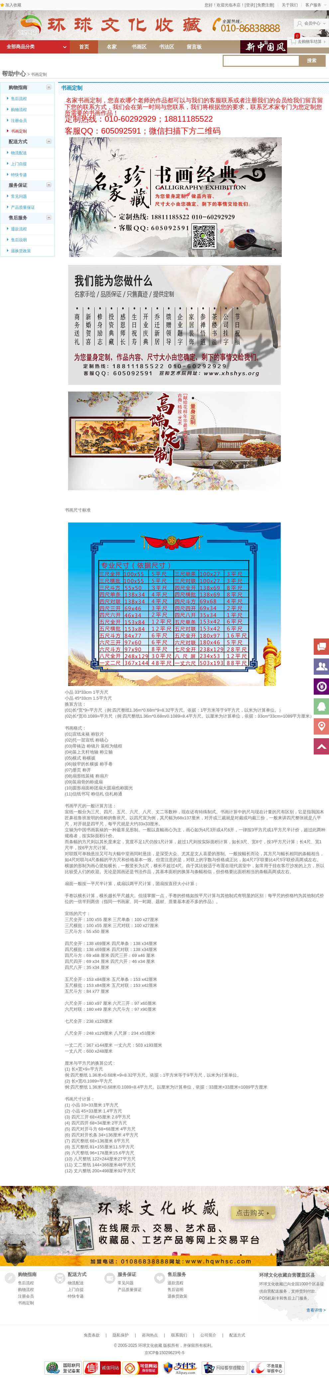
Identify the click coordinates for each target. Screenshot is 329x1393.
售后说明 (19, 240)
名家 (112, 47)
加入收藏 (13, 5)
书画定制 (19, 131)
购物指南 (30, 87)
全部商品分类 (21, 46)
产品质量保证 (23, 207)
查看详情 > (316, 1310)
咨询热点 (150, 1335)
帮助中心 (14, 73)
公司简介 (208, 1335)
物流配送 (19, 153)
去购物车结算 (310, 41)
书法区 (166, 47)
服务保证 (30, 185)
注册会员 (19, 120)
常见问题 (19, 196)
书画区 (139, 47)
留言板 (194, 47)
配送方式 (30, 141)
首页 (84, 47)
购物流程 (19, 109)
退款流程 (19, 229)
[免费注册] (265, 5)
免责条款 (92, 1335)
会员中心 (312, 23)
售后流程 (19, 98)
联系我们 (179, 1335)
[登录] (250, 5)
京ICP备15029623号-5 (164, 1352)
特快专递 (19, 175)
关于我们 (290, 5)
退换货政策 (21, 251)
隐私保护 (121, 1335)
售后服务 (30, 217)
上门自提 (19, 164)
